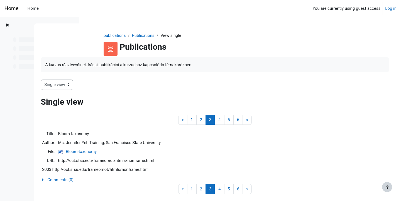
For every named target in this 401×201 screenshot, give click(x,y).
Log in (391, 8)
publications (135, 35)
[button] (235, 181)
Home (11, 8)
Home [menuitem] (32, 8)
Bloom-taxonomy (131, 152)
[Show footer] (387, 187)
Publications (164, 35)
